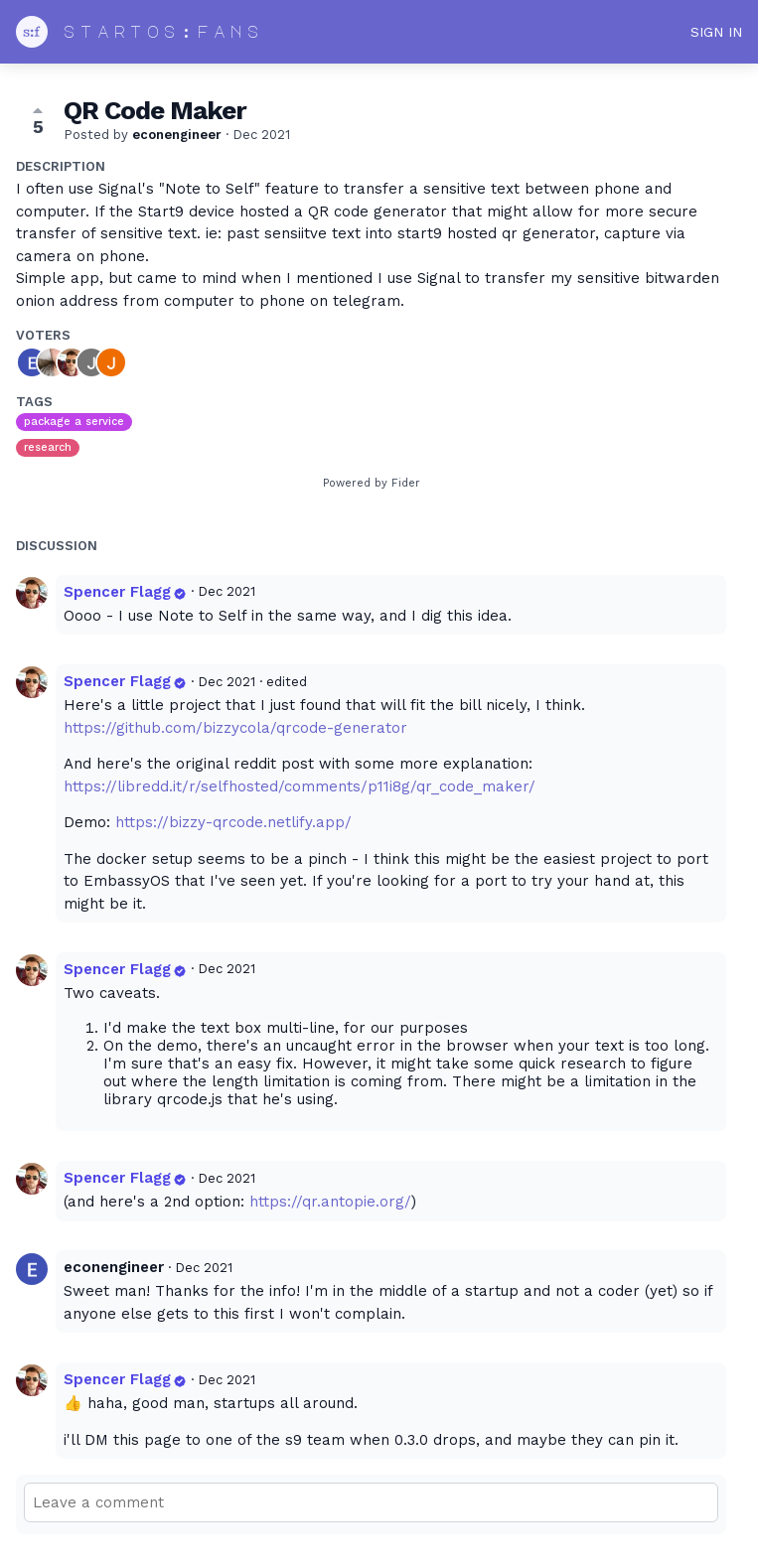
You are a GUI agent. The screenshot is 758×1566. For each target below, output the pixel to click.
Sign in (716, 32)
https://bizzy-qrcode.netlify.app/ (233, 822)
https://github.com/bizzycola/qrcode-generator (235, 728)
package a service (74, 421)
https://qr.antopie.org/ (330, 1201)
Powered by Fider (371, 483)
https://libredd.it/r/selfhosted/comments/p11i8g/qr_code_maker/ (299, 786)
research (48, 447)
